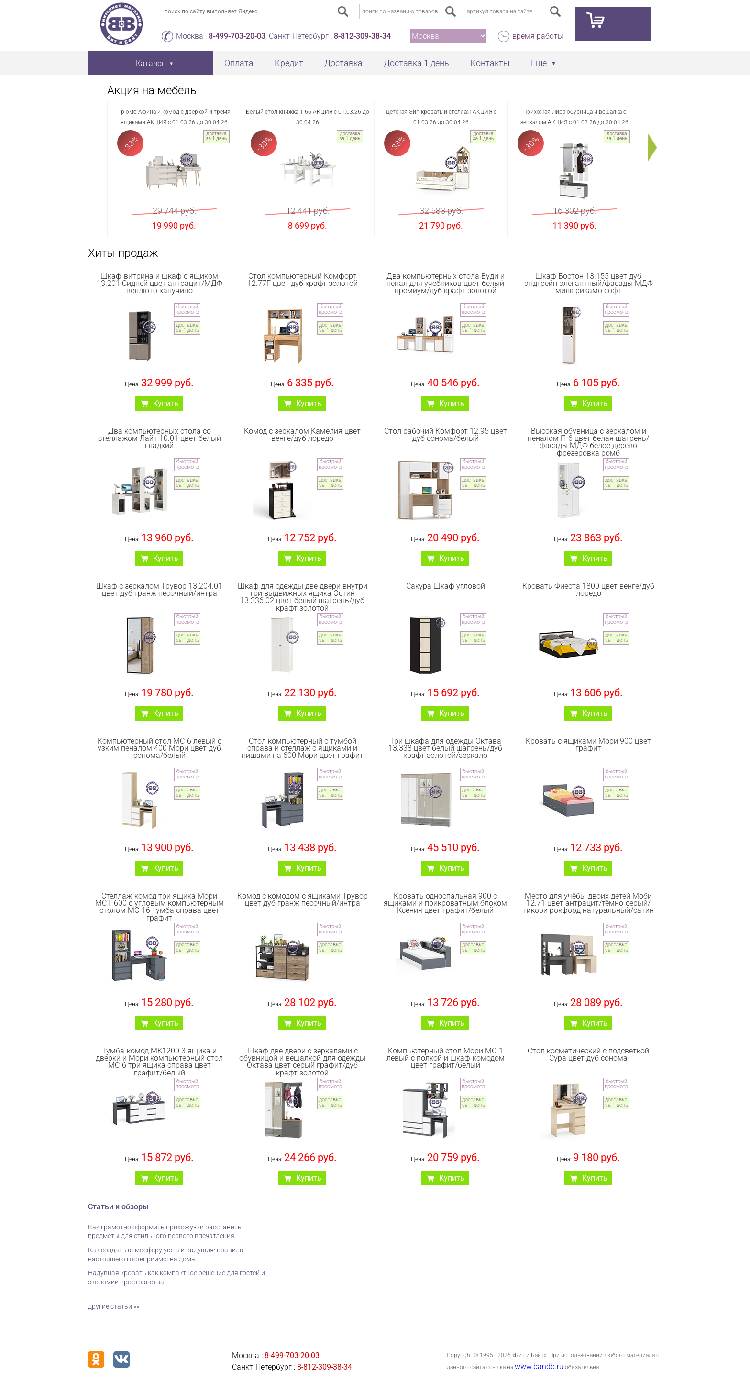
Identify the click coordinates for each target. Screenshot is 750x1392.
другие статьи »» (113, 1306)
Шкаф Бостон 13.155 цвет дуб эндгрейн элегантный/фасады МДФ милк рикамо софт (588, 283)
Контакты (490, 63)
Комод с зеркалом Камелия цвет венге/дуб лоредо (302, 435)
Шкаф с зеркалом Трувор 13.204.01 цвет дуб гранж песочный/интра (159, 589)
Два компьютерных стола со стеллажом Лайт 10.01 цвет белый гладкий (159, 438)
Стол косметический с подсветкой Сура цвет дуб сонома (588, 1054)
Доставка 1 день (416, 63)
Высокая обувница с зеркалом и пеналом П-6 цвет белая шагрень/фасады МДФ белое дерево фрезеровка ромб (588, 442)
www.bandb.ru (539, 1366)
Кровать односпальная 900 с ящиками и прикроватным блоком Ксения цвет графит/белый (445, 903)
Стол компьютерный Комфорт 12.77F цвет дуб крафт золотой (302, 280)
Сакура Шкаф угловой (445, 586)
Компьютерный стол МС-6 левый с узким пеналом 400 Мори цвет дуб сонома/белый (159, 748)
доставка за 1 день (216, 136)
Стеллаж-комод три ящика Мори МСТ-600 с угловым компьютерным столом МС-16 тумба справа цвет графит (159, 906)
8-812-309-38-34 (362, 36)
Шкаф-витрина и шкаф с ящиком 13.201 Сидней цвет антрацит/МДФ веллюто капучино (159, 283)
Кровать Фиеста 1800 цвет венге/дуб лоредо (588, 589)
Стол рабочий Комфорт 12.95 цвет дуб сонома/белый (445, 435)
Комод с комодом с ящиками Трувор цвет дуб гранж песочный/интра (302, 899)
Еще (539, 63)
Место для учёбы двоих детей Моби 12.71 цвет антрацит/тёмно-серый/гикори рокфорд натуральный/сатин (588, 903)
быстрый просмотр (187, 309)
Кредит (289, 63)
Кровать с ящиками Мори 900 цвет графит (588, 744)
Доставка (343, 63)
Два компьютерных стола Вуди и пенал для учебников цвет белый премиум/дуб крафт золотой (445, 283)
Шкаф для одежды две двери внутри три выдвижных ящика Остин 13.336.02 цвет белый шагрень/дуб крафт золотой (302, 597)
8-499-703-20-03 (237, 36)
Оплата (239, 63)
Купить (165, 403)
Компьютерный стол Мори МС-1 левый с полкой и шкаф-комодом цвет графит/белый (445, 1058)
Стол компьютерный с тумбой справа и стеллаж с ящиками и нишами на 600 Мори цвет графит (303, 748)
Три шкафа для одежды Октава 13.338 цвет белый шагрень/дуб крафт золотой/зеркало (445, 748)
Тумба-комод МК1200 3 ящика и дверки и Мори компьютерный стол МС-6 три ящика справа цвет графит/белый (159, 1061)
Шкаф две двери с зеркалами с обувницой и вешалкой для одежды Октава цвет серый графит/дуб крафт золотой (302, 1061)
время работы (537, 36)
